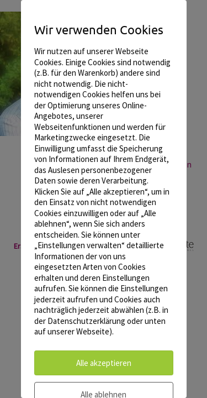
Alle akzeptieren (103, 363)
